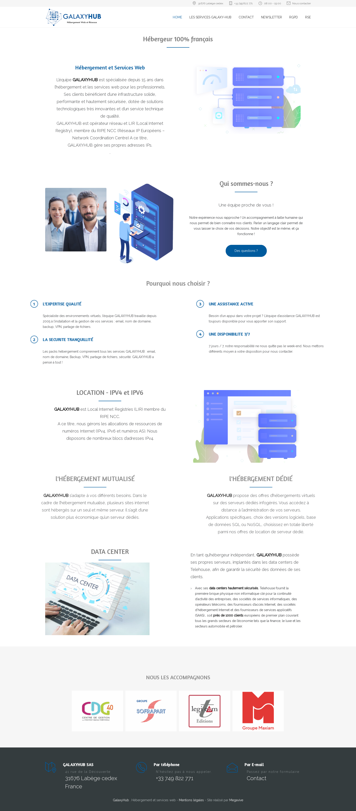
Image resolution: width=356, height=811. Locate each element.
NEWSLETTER (271, 17)
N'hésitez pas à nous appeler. (184, 772)
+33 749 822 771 (243, 3)
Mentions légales (192, 800)
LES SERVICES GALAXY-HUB (210, 17)
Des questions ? (246, 251)
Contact (256, 778)
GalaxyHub (121, 800)
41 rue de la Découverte (88, 772)
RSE (308, 17)
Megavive (236, 800)
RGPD (293, 17)
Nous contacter (301, 3)
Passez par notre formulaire (273, 772)
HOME (177, 17)
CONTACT (246, 17)
